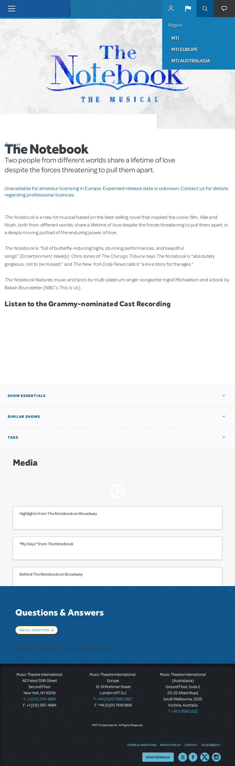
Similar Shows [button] (24, 416)
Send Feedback (158, 752)
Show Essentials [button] (27, 396)
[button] (187, 8)
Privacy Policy (170, 740)
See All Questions (34, 630)
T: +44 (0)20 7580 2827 (113, 694)
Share (15, 145)
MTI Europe (184, 49)
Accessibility (210, 740)
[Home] (34, 8)
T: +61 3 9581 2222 (183, 706)
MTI (175, 38)
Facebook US (193, 752)
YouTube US (182, 752)
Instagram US (216, 752)
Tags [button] (13, 437)
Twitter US (204, 752)
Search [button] (205, 8)
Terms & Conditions (141, 740)
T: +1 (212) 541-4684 (39, 694)
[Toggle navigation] (11, 8)
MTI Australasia (190, 61)
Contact (191, 740)
